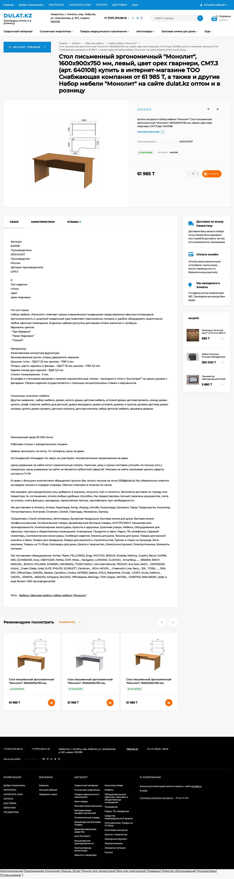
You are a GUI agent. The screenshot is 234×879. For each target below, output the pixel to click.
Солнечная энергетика (87, 790)
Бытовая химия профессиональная (85, 811)
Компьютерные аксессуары (82, 849)
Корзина (43, 785)
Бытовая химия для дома (88, 806)
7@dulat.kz (132, 749)
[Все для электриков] (131, 871)
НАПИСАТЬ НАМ (80, 4)
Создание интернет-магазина (156, 798)
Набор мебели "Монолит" (122, 43)
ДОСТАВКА (119, 4)
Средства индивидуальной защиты (119, 817)
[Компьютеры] (207, 871)
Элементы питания (115, 848)
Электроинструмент (116, 839)
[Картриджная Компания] (42, 871)
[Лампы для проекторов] (98, 871)
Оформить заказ (48, 794)
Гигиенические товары (87, 817)
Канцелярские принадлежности (84, 842)
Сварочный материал (86, 785)
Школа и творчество (116, 834)
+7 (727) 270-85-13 (115, 18)
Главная (8, 4)
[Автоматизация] (11, 871)
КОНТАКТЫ (56, 4)
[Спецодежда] (11, 875)
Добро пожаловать (31, 4)
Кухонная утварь (114, 785)
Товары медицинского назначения (86, 795)
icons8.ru (196, 786)
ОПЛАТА (101, 4)
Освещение (111, 806)
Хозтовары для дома (116, 830)
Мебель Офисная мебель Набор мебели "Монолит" (52, 595)
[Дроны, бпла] (70, 871)
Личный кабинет (48, 790)
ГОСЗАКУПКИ (11, 812)
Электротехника (114, 843)
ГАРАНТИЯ (10, 807)
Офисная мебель (94, 43)
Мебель (76, 43)
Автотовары (81, 801)
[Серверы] (153, 871)
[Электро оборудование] (178, 871)
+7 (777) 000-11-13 (41, 749)
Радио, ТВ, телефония (117, 811)
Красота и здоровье (85, 855)
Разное (109, 852)
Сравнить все (70, 622)
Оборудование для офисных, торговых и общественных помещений (116, 798)
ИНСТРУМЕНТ (82, 836)
